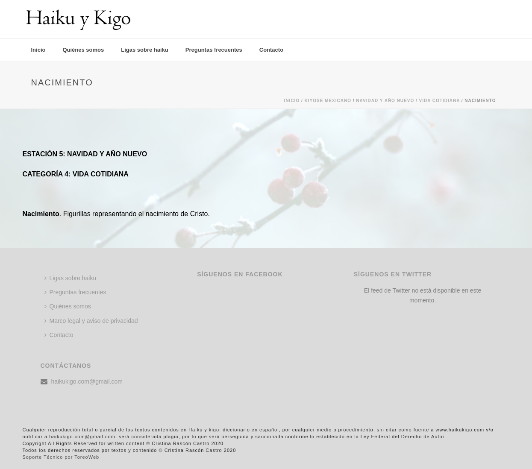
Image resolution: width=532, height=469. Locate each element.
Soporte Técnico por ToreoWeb (61, 457)
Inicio (38, 50)
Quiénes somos (83, 50)
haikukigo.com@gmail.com (87, 381)
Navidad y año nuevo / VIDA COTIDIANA (408, 100)
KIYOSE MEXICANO (328, 100)
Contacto (271, 50)
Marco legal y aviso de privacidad (91, 320)
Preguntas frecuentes (213, 50)
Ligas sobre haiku (144, 50)
